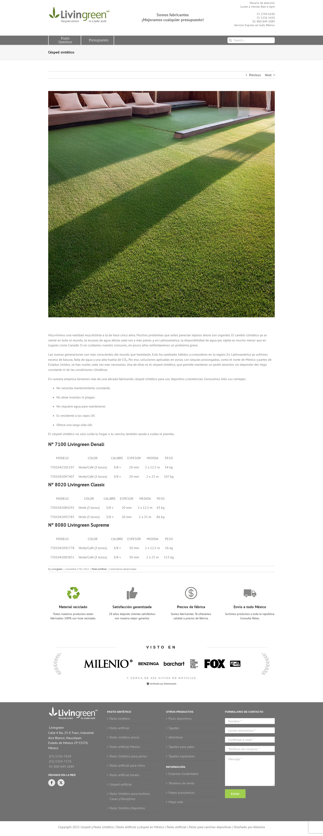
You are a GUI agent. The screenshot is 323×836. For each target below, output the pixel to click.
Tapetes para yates (181, 747)
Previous (255, 75)
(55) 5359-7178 (60, 761)
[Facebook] (51, 782)
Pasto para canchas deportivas (210, 827)
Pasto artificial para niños (127, 765)
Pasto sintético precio (124, 737)
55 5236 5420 (266, 18)
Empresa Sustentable (183, 774)
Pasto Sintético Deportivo (127, 808)
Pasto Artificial (99, 569)
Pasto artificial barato (124, 775)
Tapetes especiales (182, 756)
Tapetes (174, 728)
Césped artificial (121, 784)
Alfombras (176, 737)
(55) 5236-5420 (60, 756)
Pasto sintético (120, 718)
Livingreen (57, 569)
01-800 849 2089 (61, 766)
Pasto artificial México (125, 747)
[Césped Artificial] (161, 204)
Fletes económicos (182, 793)
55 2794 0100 (266, 14)
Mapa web (176, 802)
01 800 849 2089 (264, 21)
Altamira (259, 827)
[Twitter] (60, 782)
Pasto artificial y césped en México (140, 827)
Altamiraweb (170, 684)
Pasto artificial (119, 728)
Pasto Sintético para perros (128, 756)
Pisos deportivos (180, 718)
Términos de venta (181, 783)
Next (268, 75)
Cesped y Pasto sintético (97, 827)
